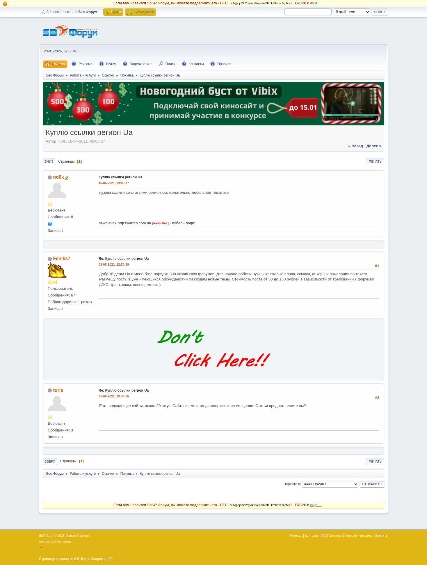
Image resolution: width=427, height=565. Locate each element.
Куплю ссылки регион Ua (120, 177)
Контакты (312, 535)
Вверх (50, 461)
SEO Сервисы (331, 535)
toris (58, 390)
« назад (355, 146)
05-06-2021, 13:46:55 (114, 396)
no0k (58, 177)
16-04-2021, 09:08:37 (114, 183)
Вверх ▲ (381, 535)
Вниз (49, 161)
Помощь (296, 535)
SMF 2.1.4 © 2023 (52, 535)
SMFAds (44, 541)
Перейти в (291, 484)
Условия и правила (358, 535)
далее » (373, 146)
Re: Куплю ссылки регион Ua (124, 259)
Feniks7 (61, 258)
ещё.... (316, 3)
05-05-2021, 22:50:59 (114, 264)
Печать (375, 161)
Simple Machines (78, 535)
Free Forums (63, 541)
